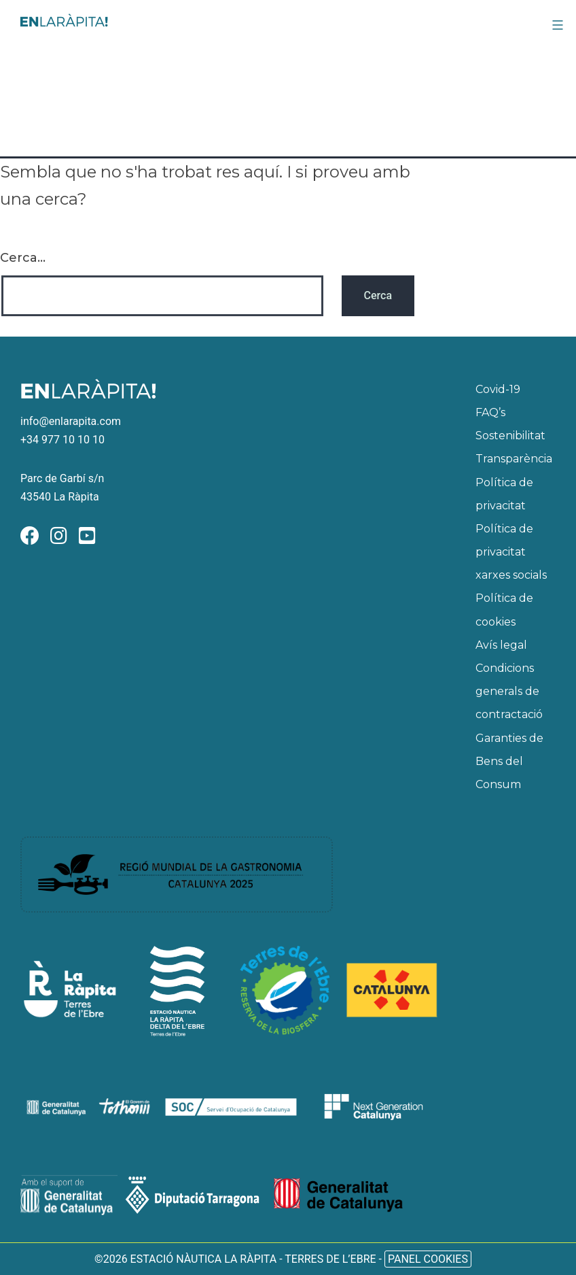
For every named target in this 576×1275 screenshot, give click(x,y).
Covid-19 (497, 389)
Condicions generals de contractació (509, 691)
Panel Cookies (428, 1259)
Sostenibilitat (510, 435)
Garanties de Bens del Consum (509, 761)
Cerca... (23, 257)
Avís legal (501, 645)
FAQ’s (490, 412)
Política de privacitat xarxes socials (511, 551)
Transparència (513, 458)
